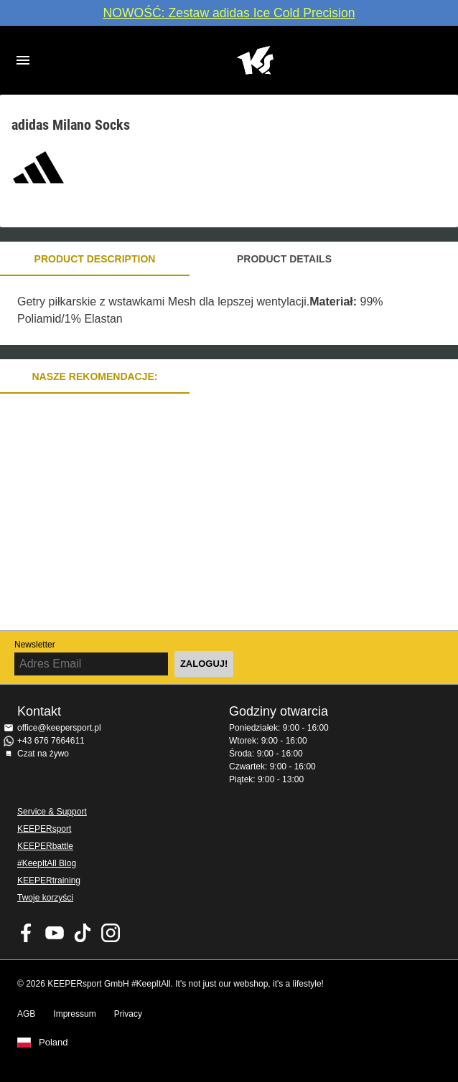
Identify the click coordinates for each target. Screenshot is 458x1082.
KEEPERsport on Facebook (26, 933)
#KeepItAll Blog (46, 863)
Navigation (23, 60)
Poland (53, 1043)
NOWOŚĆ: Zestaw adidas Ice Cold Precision (229, 13)
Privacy (128, 1014)
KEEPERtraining (48, 880)
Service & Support (52, 812)
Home (255, 60)
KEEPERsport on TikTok (82, 933)
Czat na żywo (43, 754)
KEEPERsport (44, 829)
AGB (26, 1014)
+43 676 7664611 (51, 741)
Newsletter (34, 645)
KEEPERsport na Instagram (110, 933)
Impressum (74, 1014)
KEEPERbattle (45, 846)
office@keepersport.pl (59, 728)
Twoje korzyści (45, 898)
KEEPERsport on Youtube (54, 933)
